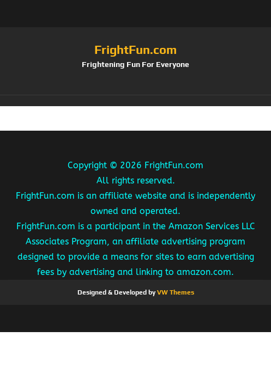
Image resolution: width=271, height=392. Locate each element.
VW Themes (174, 292)
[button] (135, 100)
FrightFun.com (135, 49)
